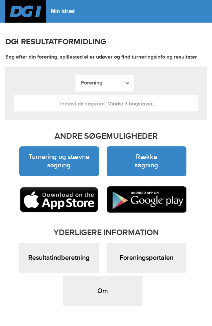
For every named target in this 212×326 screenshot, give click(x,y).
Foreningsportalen (146, 258)
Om (102, 291)
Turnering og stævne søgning (59, 161)
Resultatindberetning (59, 258)
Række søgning (146, 161)
